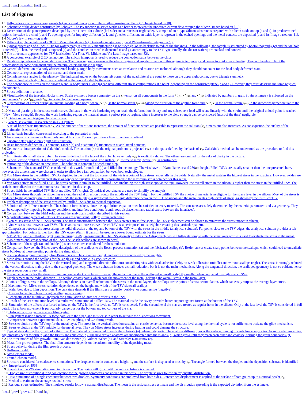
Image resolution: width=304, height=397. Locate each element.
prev (15, 5)
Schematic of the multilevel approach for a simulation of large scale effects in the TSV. (67, 297)
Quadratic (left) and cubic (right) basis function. (39, 141)
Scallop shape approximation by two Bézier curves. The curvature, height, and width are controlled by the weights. (84, 255)
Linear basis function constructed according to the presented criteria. (53, 133)
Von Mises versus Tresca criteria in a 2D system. (41, 122)
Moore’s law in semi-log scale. (27, 38)
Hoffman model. (18, 350)
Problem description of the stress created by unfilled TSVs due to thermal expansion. (64, 202)
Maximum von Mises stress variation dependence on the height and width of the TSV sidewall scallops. (78, 285)
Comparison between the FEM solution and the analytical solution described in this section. (68, 213)
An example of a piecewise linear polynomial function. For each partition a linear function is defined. (75, 137)
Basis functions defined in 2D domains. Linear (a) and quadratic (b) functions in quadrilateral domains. (76, 145)
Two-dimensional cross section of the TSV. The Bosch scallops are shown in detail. (63, 240)
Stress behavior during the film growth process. (39, 346)
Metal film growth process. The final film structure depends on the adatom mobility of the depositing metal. (79, 342)
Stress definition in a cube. (25, 91)
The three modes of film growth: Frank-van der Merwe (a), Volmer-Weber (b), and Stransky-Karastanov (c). (80, 339)
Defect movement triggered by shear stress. (37, 118)
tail (37, 5)
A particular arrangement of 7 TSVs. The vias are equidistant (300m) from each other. (65, 217)
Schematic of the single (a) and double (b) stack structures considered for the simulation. (66, 244)
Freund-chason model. (22, 358)
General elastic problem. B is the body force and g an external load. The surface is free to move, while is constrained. (92, 160)
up (44, 5)
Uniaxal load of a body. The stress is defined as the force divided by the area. (59, 80)
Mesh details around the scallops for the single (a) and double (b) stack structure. (61, 259)
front (38, 391)
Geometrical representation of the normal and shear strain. (46, 72)
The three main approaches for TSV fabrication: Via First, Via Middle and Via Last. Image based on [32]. (78, 53)
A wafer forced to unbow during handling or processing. (46, 293)
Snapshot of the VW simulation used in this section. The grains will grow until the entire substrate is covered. (81, 369)
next (6, 5)
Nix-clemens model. (20, 354)
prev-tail (26, 5)
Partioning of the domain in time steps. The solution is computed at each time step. (62, 164)
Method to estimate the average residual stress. (40, 380)
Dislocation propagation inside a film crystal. (38, 312)
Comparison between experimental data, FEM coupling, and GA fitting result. (61, 320)
